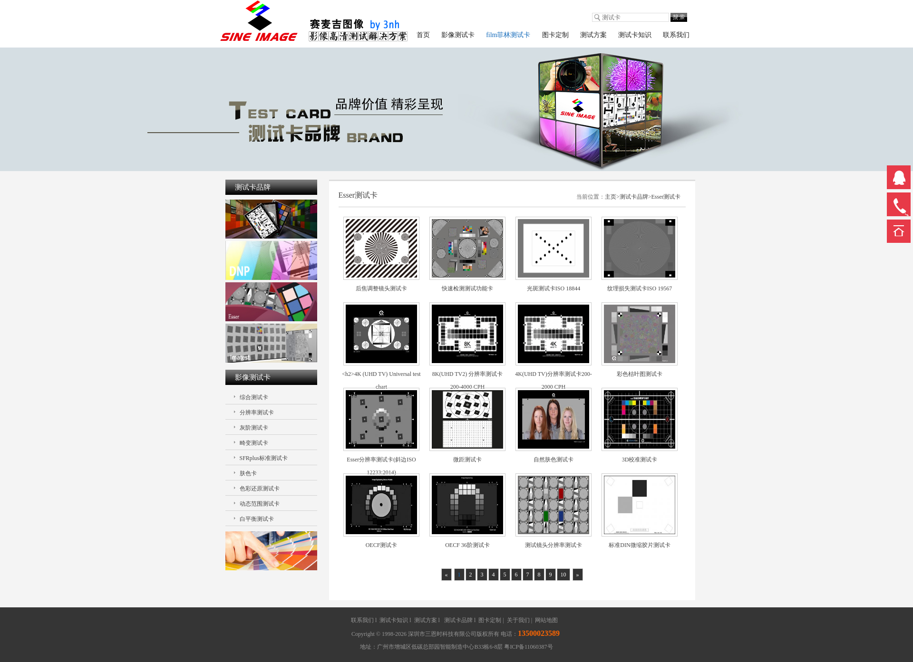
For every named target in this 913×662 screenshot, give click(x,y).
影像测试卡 (458, 34)
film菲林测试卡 (508, 34)
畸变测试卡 (254, 443)
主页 (610, 196)
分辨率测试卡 (257, 412)
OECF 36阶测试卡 (467, 545)
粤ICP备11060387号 (528, 646)
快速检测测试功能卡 (467, 288)
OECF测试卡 (382, 545)
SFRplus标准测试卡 (264, 458)
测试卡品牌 (634, 196)
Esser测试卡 (666, 196)
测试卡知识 (634, 34)
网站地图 (546, 620)
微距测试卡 (467, 459)
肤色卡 (248, 473)
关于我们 (518, 620)
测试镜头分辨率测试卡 (553, 545)
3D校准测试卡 (640, 459)
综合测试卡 (254, 397)
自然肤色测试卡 (553, 459)
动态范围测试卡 (260, 503)
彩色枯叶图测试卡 (639, 374)
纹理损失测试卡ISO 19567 (639, 288)
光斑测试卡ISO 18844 (553, 288)
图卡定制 (555, 34)
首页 (423, 34)
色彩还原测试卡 (260, 488)
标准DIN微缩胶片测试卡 (639, 545)
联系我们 (676, 34)
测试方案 (593, 34)
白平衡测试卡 (257, 519)
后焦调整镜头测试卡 (381, 288)
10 (563, 574)
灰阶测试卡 (254, 427)
